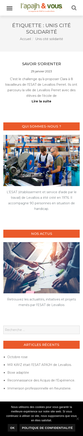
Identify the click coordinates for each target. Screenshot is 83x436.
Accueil (25, 39)
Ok (12, 428)
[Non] (77, 418)
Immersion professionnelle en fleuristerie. (39, 388)
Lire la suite (41, 101)
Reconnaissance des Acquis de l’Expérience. (41, 380)
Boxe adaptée (18, 373)
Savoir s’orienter (41, 64)
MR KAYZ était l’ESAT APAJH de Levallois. (39, 365)
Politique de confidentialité (47, 428)
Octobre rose (17, 357)
